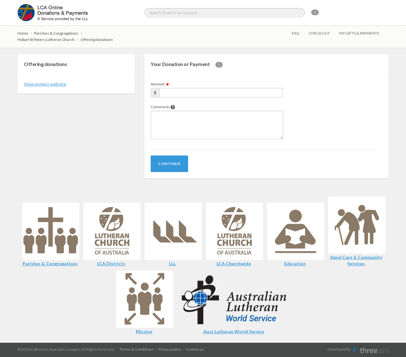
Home (22, 33)
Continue (169, 163)
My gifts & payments (359, 33)
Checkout (319, 33)
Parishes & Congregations (56, 33)
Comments (163, 106)
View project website (45, 84)
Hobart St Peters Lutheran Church (46, 39)
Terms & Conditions (137, 349)
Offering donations (97, 39)
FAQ (295, 33)
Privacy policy (169, 349)
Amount (160, 84)
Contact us (195, 349)
